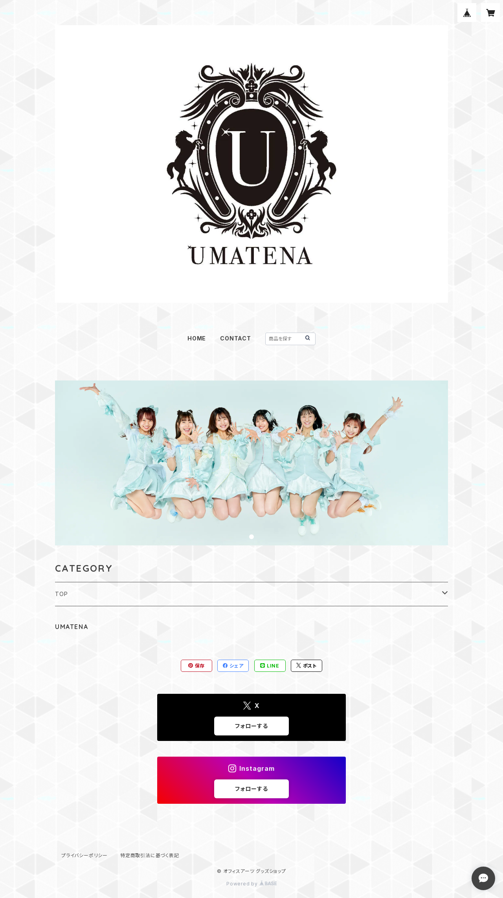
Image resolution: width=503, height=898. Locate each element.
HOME (196, 338)
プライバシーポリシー (84, 855)
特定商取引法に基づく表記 (149, 855)
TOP (61, 594)
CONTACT (235, 338)
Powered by (251, 884)
